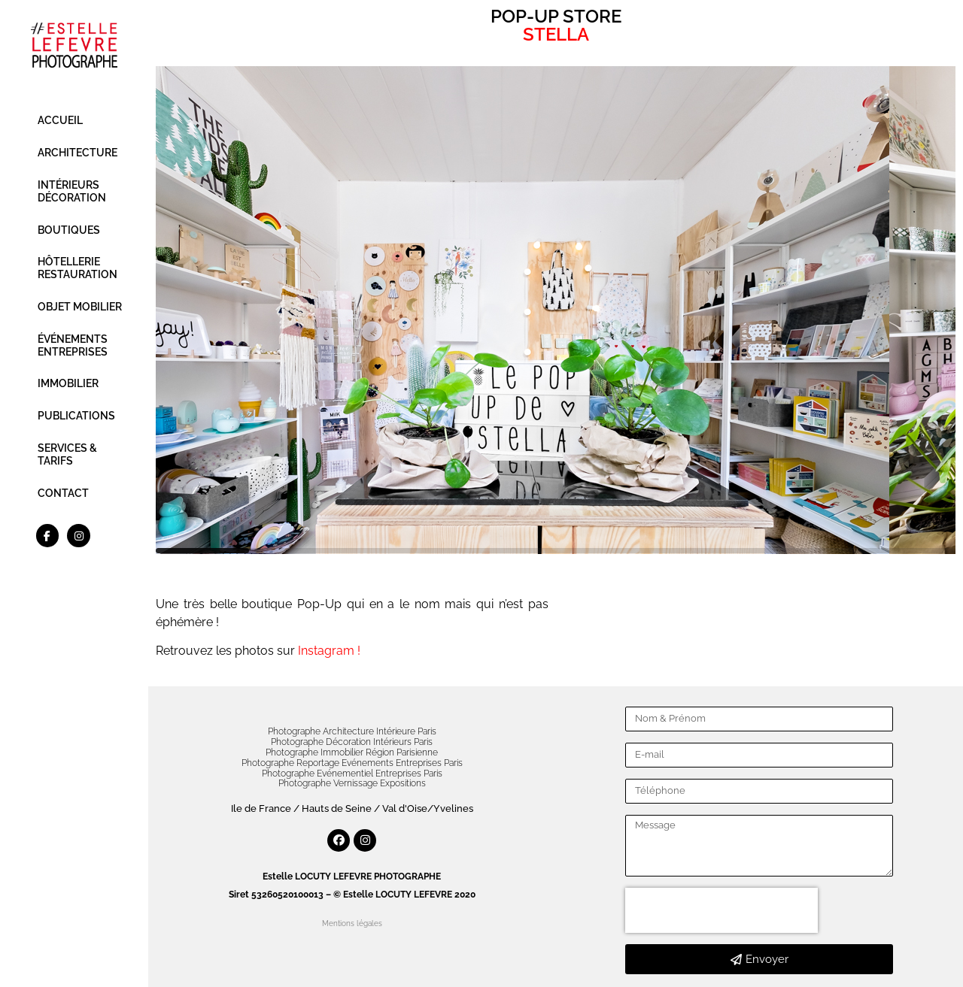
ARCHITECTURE (77, 153)
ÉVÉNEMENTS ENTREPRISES (73, 345)
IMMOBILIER (68, 383)
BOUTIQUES (69, 230)
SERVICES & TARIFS (67, 454)
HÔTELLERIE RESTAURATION (77, 268)
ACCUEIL (60, 120)
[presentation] (721, 910)
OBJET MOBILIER (80, 307)
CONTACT (63, 493)
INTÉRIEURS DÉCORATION (72, 191)
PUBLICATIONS (76, 416)
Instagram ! (329, 650)
